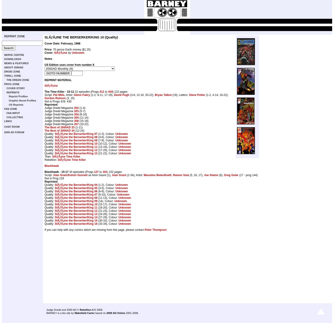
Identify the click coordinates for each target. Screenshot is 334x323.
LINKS (8, 121)
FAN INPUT (13, 113)
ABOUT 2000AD (13, 67)
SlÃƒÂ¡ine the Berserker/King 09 (76, 140)
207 (76, 124)
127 (96, 172)
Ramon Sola (181, 175)
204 (76, 114)
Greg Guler (231, 175)
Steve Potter (197, 95)
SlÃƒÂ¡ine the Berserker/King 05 (76, 188)
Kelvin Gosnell (77, 175)
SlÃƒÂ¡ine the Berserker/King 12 (76, 150)
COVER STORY (15, 88)
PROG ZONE (11, 84)
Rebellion (85, 309)
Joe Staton (211, 175)
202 (76, 108)
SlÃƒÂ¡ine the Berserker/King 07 (76, 134)
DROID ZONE (12, 71)
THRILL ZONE (12, 75)
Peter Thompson (156, 229)
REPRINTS (12, 92)
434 (110, 91)
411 (102, 91)
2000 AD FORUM (14, 132)
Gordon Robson (55, 98)
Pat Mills (58, 95)
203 (76, 111)
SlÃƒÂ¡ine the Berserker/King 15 (76, 220)
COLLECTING (14, 117)
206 (76, 121)
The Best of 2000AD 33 (59, 127)
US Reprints (16, 104)
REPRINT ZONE (14, 36)
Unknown (78, 52)
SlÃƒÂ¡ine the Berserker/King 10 (76, 143)
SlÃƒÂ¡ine (60, 52)
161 (105, 172)
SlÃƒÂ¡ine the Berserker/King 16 (76, 223)
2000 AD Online (115, 313)
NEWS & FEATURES (16, 63)
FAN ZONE (10, 109)
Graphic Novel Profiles (22, 100)
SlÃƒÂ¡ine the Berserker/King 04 (76, 185)
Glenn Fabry (82, 95)
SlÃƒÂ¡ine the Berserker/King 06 (76, 191)
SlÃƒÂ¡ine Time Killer (66, 156)
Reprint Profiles (18, 96)
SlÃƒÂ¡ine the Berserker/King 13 (76, 153)
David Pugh (121, 95)
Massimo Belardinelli (157, 175)
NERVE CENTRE (14, 55)
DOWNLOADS (12, 59)
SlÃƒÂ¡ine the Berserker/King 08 (76, 137)
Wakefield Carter (84, 313)
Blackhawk (52, 166)
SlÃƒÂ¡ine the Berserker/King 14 (76, 217)
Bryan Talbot (163, 95)
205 (76, 117)
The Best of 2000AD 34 (59, 130)
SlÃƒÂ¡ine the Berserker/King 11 (76, 147)
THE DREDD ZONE (17, 80)
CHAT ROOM (12, 126)
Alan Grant (60, 175)
